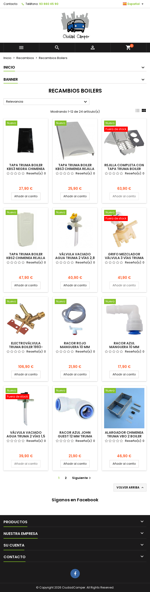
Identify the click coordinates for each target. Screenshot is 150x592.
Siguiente (82, 478)
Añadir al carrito (25, 196)
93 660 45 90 (48, 4)
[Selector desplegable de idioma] (134, 4)
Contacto (10, 4)
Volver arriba (130, 487)
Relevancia (47, 102)
